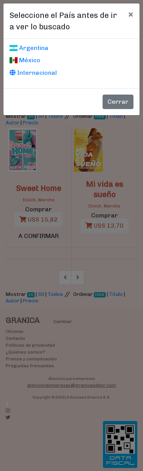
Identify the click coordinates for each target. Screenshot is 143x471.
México (25, 60)
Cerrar (118, 101)
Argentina (29, 47)
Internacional (33, 72)
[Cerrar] (131, 14)
